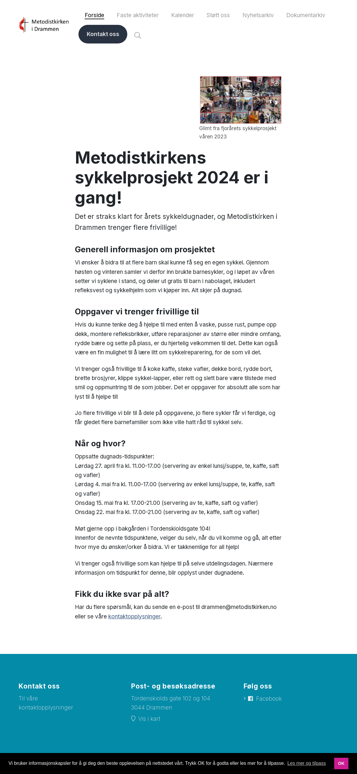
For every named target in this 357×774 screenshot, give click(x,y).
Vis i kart (149, 719)
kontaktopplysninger (134, 617)
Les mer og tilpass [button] (306, 763)
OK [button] (341, 763)
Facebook (269, 700)
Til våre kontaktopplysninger (46, 704)
